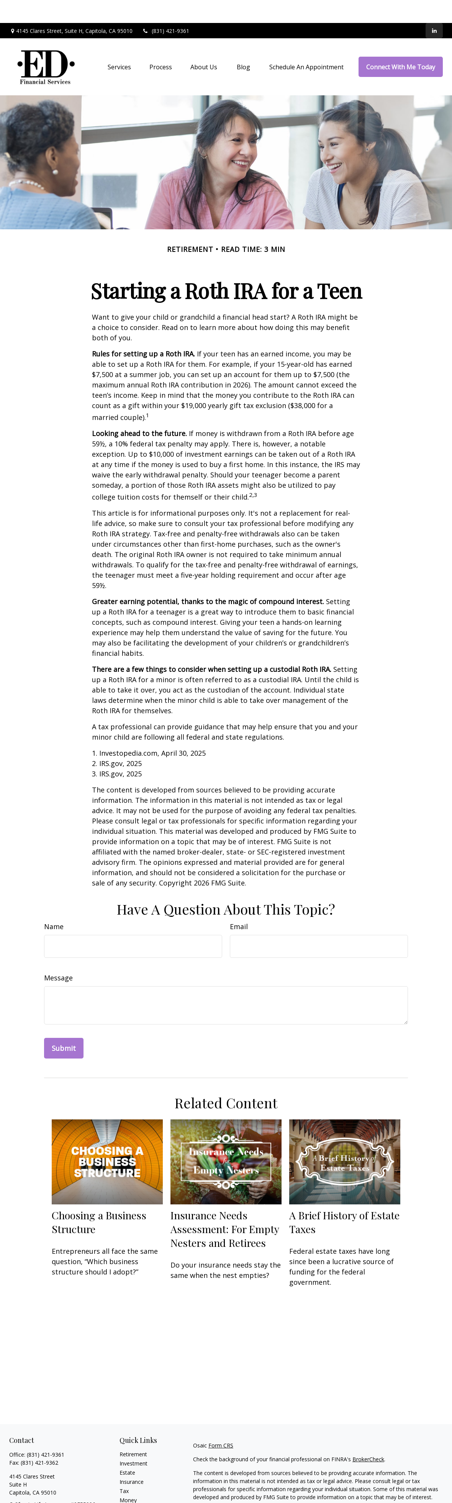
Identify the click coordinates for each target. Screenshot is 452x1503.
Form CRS (220, 1422)
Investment (133, 1440)
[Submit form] (64, 1025)
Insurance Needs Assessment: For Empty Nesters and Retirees (224, 1206)
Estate (127, 1449)
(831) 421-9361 (165, 7)
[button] (119, 44)
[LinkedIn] (434, 7)
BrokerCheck (368, 1436)
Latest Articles (137, 1495)
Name (54, 903)
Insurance (132, 1458)
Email (239, 903)
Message (58, 954)
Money (128, 1477)
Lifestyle (130, 1486)
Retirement (133, 1431)
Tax (124, 1468)
